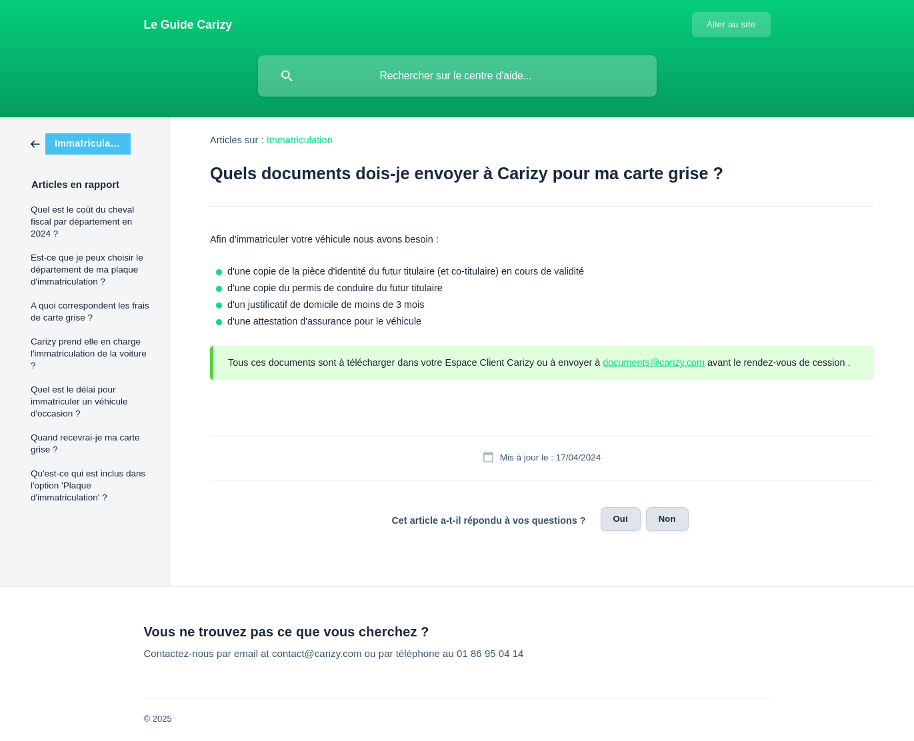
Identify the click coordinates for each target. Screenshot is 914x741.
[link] (81, 143)
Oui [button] (620, 519)
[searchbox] (457, 76)
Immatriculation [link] (300, 140)
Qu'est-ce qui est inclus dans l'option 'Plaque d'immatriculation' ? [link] (88, 485)
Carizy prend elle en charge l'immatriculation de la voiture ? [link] (89, 353)
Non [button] (667, 519)
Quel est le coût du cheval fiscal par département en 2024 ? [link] (82, 222)
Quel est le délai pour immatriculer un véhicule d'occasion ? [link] (79, 401)
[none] (188, 24)
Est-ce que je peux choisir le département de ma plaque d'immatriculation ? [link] (87, 270)
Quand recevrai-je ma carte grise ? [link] (85, 443)
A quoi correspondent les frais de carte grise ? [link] (90, 312)
